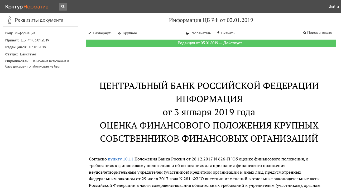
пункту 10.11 (120, 159)
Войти (334, 6)
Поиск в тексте (319, 32)
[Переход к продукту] (27, 6)
